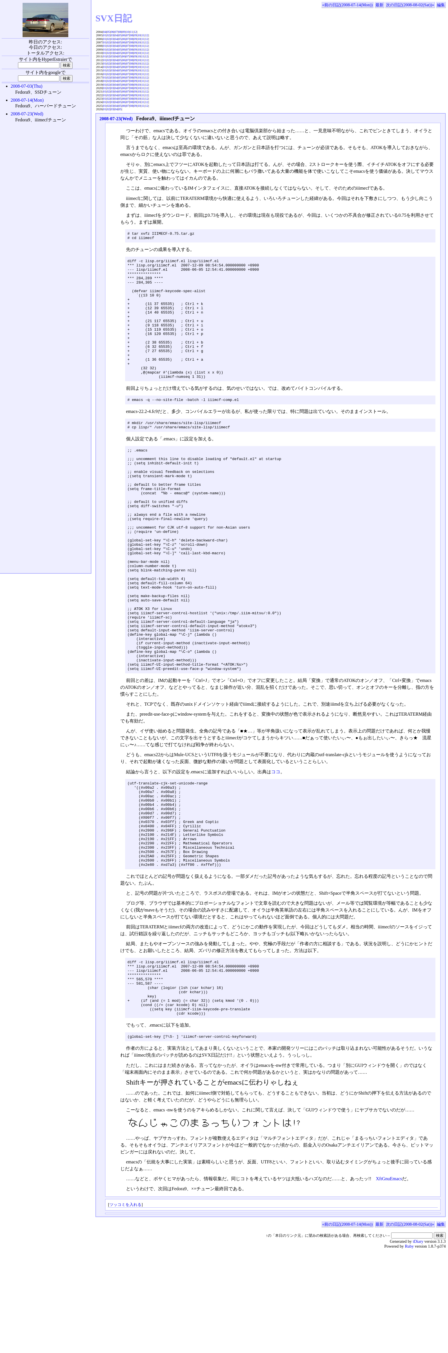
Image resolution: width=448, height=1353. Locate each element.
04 (104, 31)
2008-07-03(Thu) (26, 86)
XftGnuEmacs (389, 1280)
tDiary (418, 1343)
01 (104, 35)
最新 (379, 5)
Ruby (409, 1348)
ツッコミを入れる (125, 1306)
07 (116, 31)
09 (123, 31)
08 (119, 31)
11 (131, 31)
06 (112, 31)
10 (127, 31)
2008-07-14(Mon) (27, 100)
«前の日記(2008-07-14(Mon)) (347, 5)
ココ (275, 844)
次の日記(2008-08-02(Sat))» (410, 5)
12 (135, 31)
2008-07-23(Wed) (116, 118)
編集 (441, 5)
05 (108, 31)
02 (108, 35)
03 (112, 35)
